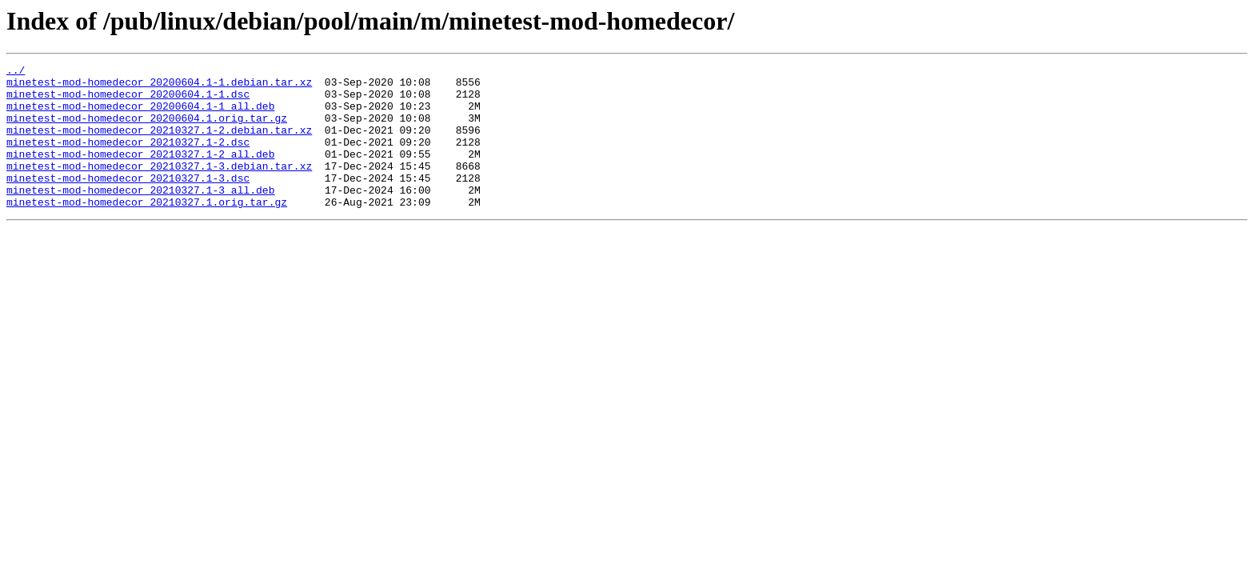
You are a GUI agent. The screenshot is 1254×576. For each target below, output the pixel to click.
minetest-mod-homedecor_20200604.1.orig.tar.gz (146, 129)
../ (15, 72)
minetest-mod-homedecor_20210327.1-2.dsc (128, 158)
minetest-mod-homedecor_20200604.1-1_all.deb (140, 115)
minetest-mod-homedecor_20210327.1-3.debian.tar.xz (159, 187)
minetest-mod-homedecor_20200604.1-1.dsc (128, 101)
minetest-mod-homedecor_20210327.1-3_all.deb (140, 216)
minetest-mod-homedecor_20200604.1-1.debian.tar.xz (159, 86)
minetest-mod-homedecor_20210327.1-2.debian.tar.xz (159, 144)
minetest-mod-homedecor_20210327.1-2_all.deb (140, 173)
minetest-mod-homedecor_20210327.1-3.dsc (128, 201)
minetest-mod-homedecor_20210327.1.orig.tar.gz (146, 230)
